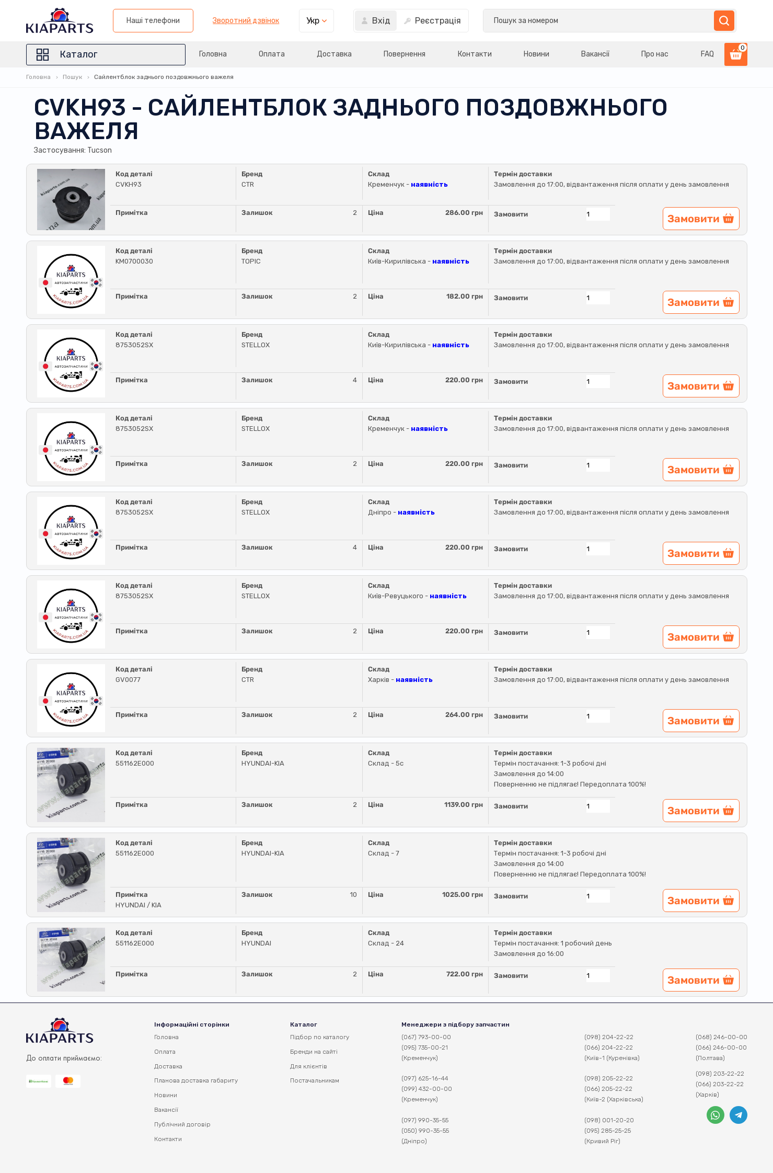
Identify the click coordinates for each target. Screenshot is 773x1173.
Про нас (654, 54)
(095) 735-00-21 (424, 1047)
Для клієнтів (308, 1066)
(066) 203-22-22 (720, 1084)
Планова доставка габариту (196, 1080)
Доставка (334, 54)
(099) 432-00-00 (426, 1088)
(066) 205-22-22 (608, 1088)
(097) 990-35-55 (424, 1120)
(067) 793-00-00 (426, 1037)
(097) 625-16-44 (424, 1078)
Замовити (511, 214)
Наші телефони (426, 20)
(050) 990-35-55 (425, 1130)
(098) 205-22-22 (608, 1078)
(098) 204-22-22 (608, 1037)
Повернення (404, 54)
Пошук (72, 77)
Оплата (272, 54)
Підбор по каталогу (319, 1037)
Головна (213, 54)
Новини (536, 54)
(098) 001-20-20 (609, 1120)
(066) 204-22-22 (608, 1047)
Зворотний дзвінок (519, 21)
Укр (585, 21)
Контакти (475, 54)
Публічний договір (182, 1124)
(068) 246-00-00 (721, 1037)
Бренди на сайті (314, 1051)
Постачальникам (314, 1080)
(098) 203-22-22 (720, 1073)
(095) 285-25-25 (607, 1130)
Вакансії (595, 54)
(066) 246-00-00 (721, 1047)
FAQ (707, 54)
